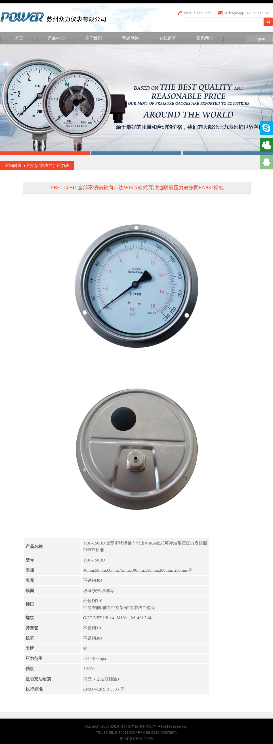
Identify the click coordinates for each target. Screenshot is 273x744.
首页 (19, 38)
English (260, 39)
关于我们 (93, 38)
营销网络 (130, 38)
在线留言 (167, 38)
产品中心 (56, 38)
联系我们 (204, 38)
